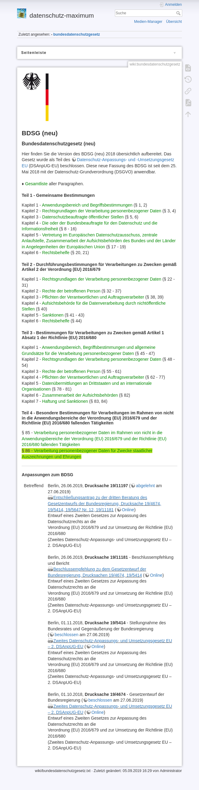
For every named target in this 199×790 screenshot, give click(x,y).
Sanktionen (52, 315)
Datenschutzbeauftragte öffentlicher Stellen (82, 216)
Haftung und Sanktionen (65, 401)
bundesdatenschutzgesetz (76, 34)
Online (128, 509)
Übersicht (174, 21)
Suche (179, 13)
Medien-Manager (148, 21)
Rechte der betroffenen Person (71, 291)
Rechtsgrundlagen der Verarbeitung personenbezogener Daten (101, 210)
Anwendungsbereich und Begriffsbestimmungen (87, 205)
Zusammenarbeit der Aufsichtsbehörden (80, 395)
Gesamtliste (36, 183)
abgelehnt (145, 485)
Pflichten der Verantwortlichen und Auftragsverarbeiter (93, 297)
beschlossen (66, 634)
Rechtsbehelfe (55, 252)
